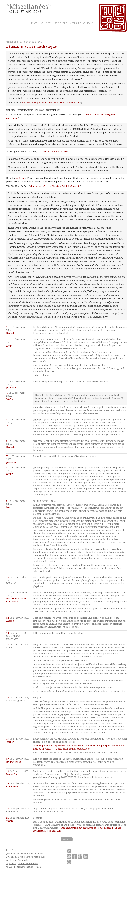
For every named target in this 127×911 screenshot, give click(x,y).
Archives (11, 860)
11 (7, 592)
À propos (11, 863)
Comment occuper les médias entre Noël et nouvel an (50, 102)
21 (7, 817)
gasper (10, 345)
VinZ (8, 425)
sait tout (20, 177)
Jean (8, 506)
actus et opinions (82, 23)
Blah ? (67, 839)
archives (46, 23)
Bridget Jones (13, 761)
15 (7, 697)
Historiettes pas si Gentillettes (16, 600)
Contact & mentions (28, 863)
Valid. (38, 866)
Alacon (10, 620)
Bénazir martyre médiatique (31, 46)
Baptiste (10, 332)
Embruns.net (15, 850)
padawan (11, 462)
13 (7, 632)
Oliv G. (9, 398)
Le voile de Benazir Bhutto (52, 151)
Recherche (23, 860)
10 (7, 577)
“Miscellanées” (28, 6)
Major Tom (12, 774)
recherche (61, 23)
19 (7, 783)
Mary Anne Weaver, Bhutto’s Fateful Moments (55, 185)
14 (7, 644)
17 (7, 758)
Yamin (9, 820)
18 (7, 770)
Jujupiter (11, 387)
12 (7, 617)
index (34, 23)
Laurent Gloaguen (23, 866)
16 (7, 738)
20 (7, 808)
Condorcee (12, 786)
